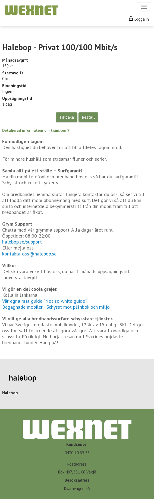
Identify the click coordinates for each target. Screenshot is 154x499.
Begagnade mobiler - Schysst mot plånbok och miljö (56, 307)
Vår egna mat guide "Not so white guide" (44, 301)
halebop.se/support (22, 242)
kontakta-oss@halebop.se (29, 254)
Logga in (139, 19)
